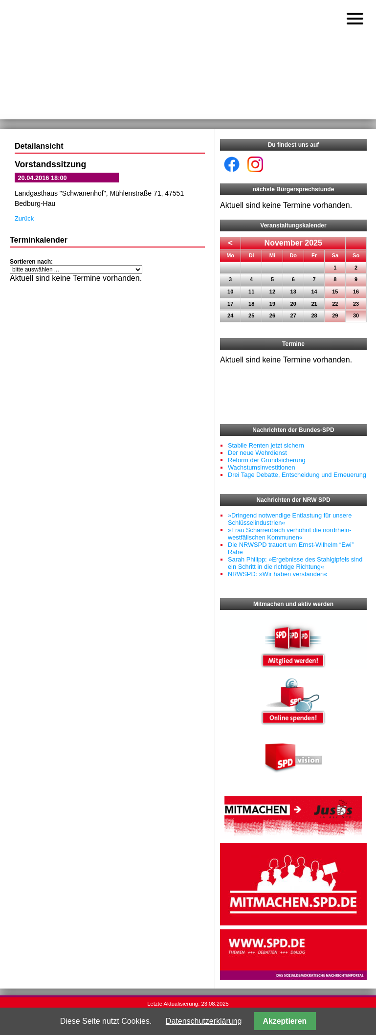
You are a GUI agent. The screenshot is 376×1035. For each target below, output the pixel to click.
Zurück (24, 218)
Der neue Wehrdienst (257, 452)
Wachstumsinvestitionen (261, 467)
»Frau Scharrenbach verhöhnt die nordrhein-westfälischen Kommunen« (290, 533)
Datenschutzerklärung (204, 1021)
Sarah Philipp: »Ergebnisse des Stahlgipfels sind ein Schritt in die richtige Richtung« (295, 563)
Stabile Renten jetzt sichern (266, 445)
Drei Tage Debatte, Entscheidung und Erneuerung (297, 474)
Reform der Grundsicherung (267, 460)
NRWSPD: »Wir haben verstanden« (277, 574)
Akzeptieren (285, 1021)
